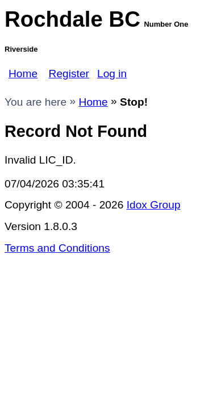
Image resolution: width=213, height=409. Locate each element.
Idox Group (154, 205)
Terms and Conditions (57, 248)
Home (23, 74)
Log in (112, 74)
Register (69, 74)
